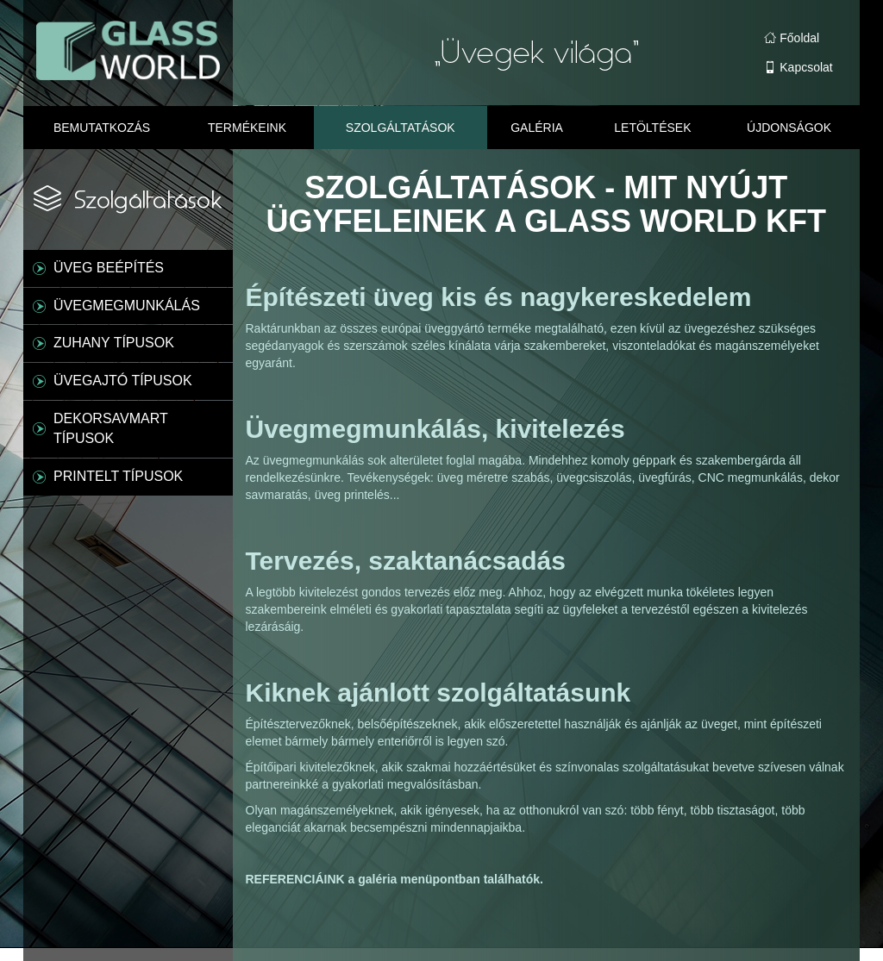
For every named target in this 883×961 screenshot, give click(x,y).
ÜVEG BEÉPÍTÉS (108, 267)
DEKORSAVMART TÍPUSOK (110, 428)
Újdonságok (789, 127)
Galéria (536, 127)
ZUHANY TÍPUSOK (113, 342)
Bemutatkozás (101, 127)
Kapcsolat (798, 67)
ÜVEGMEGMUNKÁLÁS (126, 305)
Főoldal (791, 38)
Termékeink (247, 127)
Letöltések (652, 127)
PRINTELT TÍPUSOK (118, 476)
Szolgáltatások (400, 127)
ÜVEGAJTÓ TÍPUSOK (122, 380)
